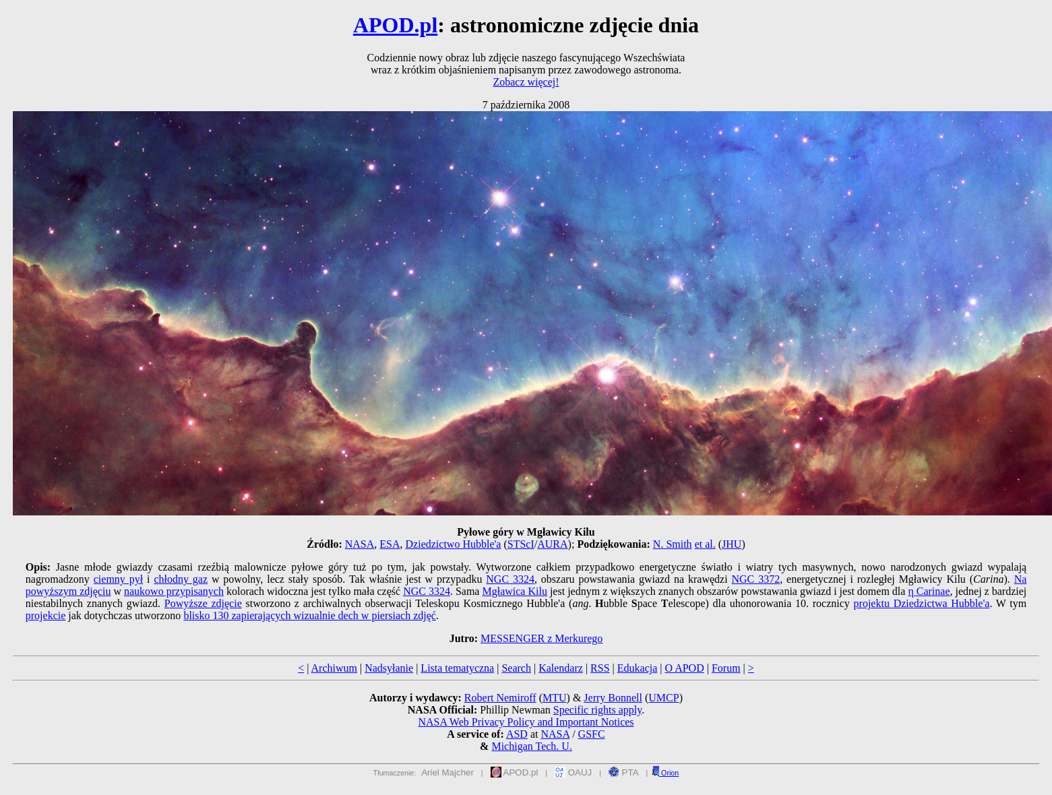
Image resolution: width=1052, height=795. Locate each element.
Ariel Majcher (447, 772)
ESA (389, 544)
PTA (624, 772)
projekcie (46, 615)
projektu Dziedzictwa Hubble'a (922, 603)
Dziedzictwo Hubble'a (453, 544)
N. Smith (672, 544)
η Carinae (929, 591)
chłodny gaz (181, 579)
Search (516, 668)
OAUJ (573, 772)
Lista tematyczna (457, 668)
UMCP (663, 697)
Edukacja (637, 668)
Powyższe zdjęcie (203, 603)
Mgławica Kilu (514, 591)
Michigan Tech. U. (531, 746)
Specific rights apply (597, 710)
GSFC (591, 734)
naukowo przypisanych (174, 591)
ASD (517, 734)
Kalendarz (560, 668)
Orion (665, 773)
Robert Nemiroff (500, 697)
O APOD (684, 668)
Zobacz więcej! (526, 82)
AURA (552, 544)
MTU (555, 697)
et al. (705, 544)
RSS (599, 668)
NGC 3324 (510, 579)
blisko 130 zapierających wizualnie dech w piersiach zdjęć (309, 615)
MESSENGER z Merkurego (541, 638)
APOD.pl (395, 25)
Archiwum (334, 668)
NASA (360, 544)
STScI (520, 544)
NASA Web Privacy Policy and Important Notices (525, 722)
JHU (731, 544)
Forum (726, 668)
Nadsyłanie (389, 668)
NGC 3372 (756, 579)
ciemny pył (118, 579)
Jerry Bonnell (613, 697)
